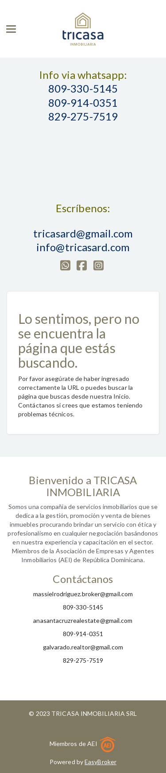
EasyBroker (100, 761)
